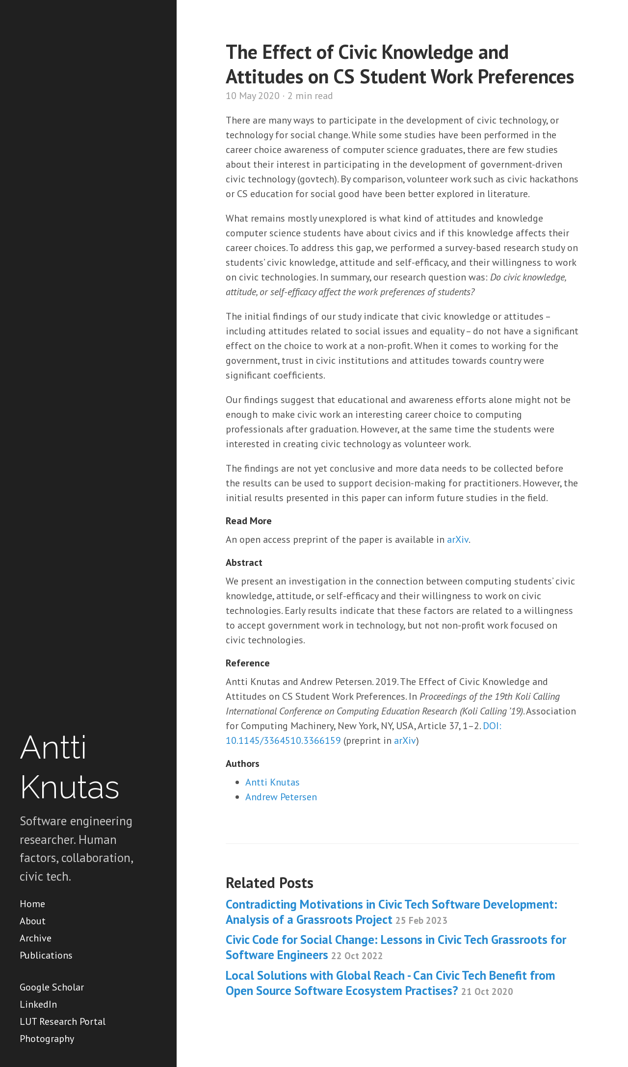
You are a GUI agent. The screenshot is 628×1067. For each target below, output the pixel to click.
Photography (47, 1038)
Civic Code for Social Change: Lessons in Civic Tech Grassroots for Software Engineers (396, 947)
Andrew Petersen (281, 796)
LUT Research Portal (62, 1021)
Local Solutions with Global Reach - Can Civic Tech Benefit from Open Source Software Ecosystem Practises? (390, 982)
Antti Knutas (272, 782)
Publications (46, 955)
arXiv (458, 539)
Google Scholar (52, 987)
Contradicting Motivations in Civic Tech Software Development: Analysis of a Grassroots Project (391, 911)
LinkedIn (38, 1004)
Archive (36, 938)
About (33, 921)
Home (32, 903)
